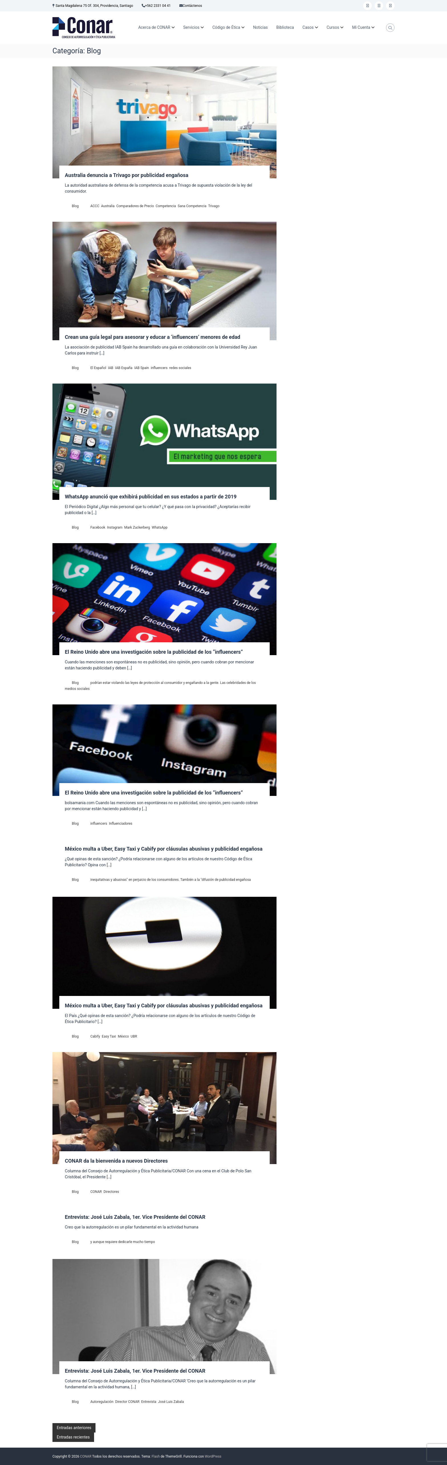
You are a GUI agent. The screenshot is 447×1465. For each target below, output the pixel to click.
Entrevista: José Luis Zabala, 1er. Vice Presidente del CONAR (135, 1217)
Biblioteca (285, 27)
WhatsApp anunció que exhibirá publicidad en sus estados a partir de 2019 (151, 497)
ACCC (94, 206)
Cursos (333, 27)
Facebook (97, 527)
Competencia (166, 206)
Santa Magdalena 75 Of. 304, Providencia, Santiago (94, 6)
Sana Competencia (192, 206)
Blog (75, 206)
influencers (159, 368)
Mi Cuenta (361, 27)
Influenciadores (120, 824)
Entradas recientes (73, 1437)
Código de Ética (226, 27)
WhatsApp (159, 527)
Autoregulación (101, 1402)
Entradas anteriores (74, 1427)
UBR (134, 1036)
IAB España (124, 368)
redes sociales (180, 368)
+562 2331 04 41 (158, 6)
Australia (107, 206)
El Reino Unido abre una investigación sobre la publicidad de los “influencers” (154, 652)
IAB (110, 368)
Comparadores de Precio (135, 206)
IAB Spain (141, 368)
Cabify (95, 1036)
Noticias (260, 27)
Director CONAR (127, 1402)
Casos (308, 27)
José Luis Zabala (171, 1402)
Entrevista (148, 1402)
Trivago (214, 206)
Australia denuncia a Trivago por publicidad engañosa (126, 175)
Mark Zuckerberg (137, 527)
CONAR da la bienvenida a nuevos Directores (116, 1161)
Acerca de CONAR (154, 27)
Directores (111, 1192)
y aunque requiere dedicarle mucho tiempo (122, 1242)
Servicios (191, 27)
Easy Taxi (109, 1036)
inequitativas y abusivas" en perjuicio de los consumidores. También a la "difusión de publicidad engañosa (170, 880)
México (123, 1036)
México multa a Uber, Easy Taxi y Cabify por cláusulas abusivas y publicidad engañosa (164, 849)
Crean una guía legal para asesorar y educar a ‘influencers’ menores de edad (152, 337)
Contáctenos (192, 6)
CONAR (96, 1192)
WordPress (213, 1456)
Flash (156, 1456)
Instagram (114, 527)
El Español (98, 368)
